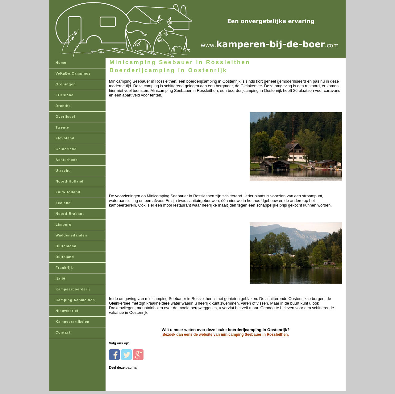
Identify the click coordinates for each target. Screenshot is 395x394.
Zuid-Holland (68, 192)
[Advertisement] (151, 136)
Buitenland (66, 246)
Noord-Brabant (70, 213)
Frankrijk (64, 267)
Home (61, 62)
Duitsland (65, 257)
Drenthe (63, 106)
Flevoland (65, 138)
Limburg (64, 224)
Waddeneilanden (71, 235)
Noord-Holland (70, 181)
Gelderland (66, 149)
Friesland (65, 95)
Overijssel (65, 116)
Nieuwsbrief (67, 311)
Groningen (66, 84)
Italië (60, 278)
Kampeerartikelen (72, 321)
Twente (62, 127)
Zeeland (63, 203)
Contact (63, 332)
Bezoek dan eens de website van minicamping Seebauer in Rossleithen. (225, 334)
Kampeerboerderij (73, 289)
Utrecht (63, 170)
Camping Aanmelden (75, 300)
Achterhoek (67, 160)
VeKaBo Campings (73, 73)
